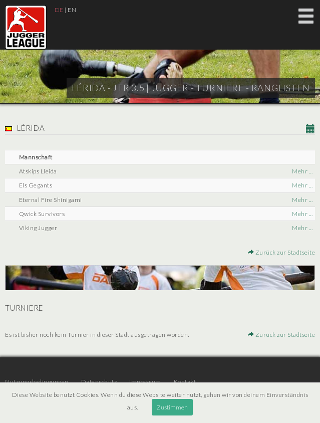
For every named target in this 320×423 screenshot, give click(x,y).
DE (59, 10)
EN (72, 10)
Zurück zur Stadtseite (281, 252)
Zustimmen (172, 407)
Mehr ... (302, 171)
